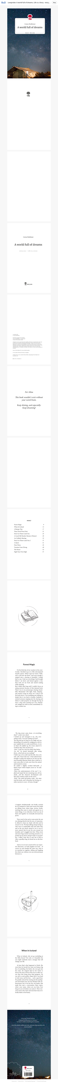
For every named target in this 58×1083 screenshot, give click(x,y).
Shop (54, 2)
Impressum (14, 1081)
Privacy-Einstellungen (41, 1081)
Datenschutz (21, 1081)
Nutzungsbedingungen (30, 1081)
